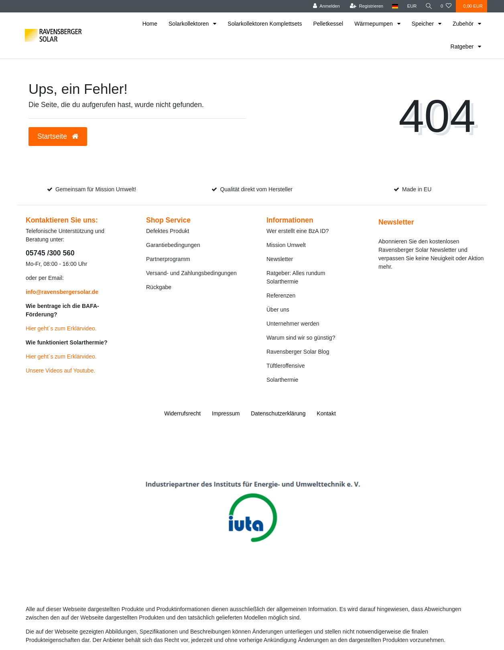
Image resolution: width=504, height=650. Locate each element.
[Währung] (411, 6)
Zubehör (464, 23)
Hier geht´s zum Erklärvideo (60, 328)
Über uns (277, 309)
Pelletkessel (328, 23)
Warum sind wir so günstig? (300, 337)
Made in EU (416, 189)
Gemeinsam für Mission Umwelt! (95, 189)
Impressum (226, 413)
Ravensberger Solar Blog (297, 351)
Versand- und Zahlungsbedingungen (191, 273)
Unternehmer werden (292, 323)
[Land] (394, 6)
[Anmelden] (325, 6)
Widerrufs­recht (182, 413)
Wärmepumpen (374, 23)
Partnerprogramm (168, 259)
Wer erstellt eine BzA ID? (297, 231)
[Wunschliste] (446, 6)
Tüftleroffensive (285, 365)
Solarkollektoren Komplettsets (265, 23)
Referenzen (280, 295)
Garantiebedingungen (173, 245)
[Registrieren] (365, 6)
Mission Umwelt (286, 245)
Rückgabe (158, 287)
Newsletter (279, 259)
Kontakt (326, 413)
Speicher (423, 23)
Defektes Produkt (167, 231)
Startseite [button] (57, 136)
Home (149, 23)
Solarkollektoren (189, 23)
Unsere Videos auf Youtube (59, 370)
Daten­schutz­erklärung (278, 413)
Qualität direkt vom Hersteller (256, 189)
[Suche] (428, 6)
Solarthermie (282, 380)
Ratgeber (463, 46)
